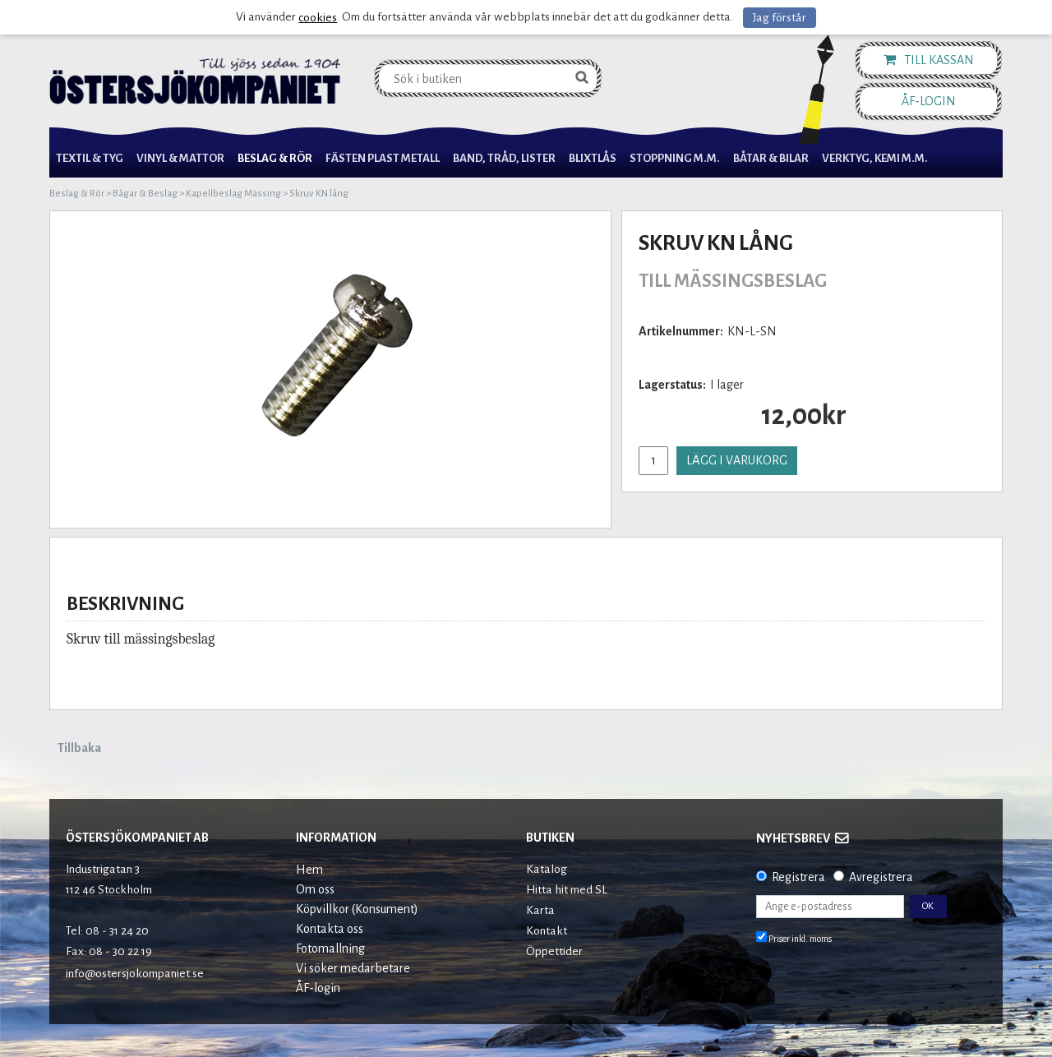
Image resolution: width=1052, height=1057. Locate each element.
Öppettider (554, 951)
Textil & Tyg (89, 158)
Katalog (546, 869)
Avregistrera (881, 877)
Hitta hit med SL (566, 890)
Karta (540, 910)
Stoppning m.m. (675, 158)
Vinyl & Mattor (180, 158)
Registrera (798, 877)
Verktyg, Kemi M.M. (875, 158)
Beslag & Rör (275, 158)
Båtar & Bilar (771, 158)
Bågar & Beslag (145, 193)
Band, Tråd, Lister (504, 158)
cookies (317, 18)
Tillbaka (79, 748)
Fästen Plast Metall (382, 158)
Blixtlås (592, 158)
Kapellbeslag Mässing (233, 193)
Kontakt (546, 931)
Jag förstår (779, 18)
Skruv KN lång (318, 193)
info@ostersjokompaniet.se (135, 973)
